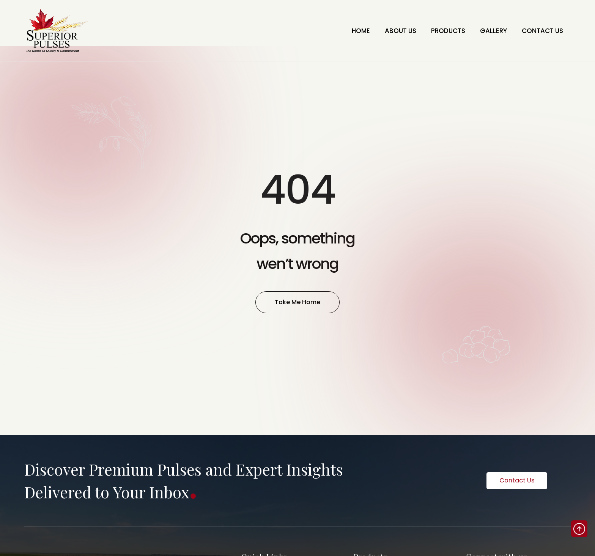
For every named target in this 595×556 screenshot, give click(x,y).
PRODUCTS (433, 30)
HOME (334, 30)
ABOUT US (379, 30)
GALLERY (484, 30)
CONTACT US (539, 30)
